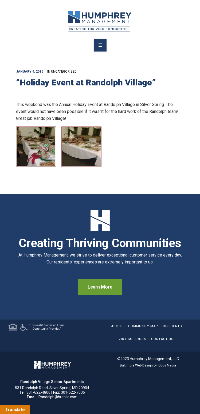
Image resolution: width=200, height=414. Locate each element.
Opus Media (167, 365)
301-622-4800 (38, 392)
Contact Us (162, 339)
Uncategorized (64, 71)
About (117, 326)
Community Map (143, 326)
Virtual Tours (132, 339)
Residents (172, 326)
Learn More (100, 287)
